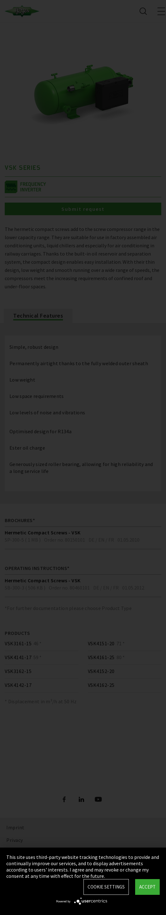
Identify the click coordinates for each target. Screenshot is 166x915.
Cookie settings (106, 887)
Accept (147, 887)
